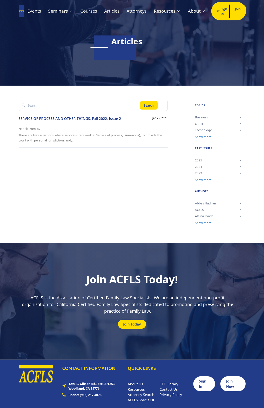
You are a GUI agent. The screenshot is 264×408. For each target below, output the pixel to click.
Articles (111, 11)
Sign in (203, 384)
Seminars (60, 11)
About (197, 11)
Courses (88, 11)
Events (34, 11)
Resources (167, 11)
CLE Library (169, 384)
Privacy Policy (171, 394)
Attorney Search (141, 394)
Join (238, 9)
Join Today (132, 324)
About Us (135, 384)
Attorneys (137, 11)
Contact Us (169, 389)
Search (149, 105)
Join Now (230, 384)
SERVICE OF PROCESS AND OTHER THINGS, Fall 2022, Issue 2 (70, 118)
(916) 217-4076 (91, 395)
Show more (203, 137)
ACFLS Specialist (141, 400)
